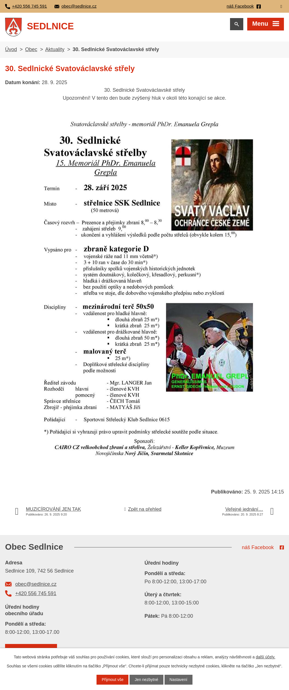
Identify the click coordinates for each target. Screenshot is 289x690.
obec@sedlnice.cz (35, 584)
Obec (31, 49)
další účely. (265, 657)
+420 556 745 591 (35, 593)
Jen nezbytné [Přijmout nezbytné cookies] (146, 679)
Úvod (11, 49)
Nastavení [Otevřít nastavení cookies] (178, 679)
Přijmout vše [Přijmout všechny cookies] (112, 679)
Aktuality (54, 49)
